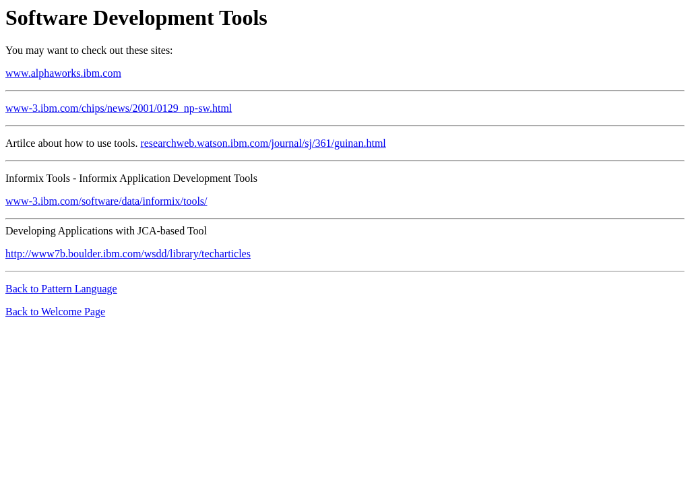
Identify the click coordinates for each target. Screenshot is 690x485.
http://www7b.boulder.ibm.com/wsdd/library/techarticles (128, 253)
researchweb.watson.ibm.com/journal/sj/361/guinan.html (262, 143)
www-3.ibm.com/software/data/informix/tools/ (106, 201)
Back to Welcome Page (55, 311)
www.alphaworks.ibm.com (63, 73)
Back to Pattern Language (61, 288)
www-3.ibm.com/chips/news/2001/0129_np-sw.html (118, 108)
